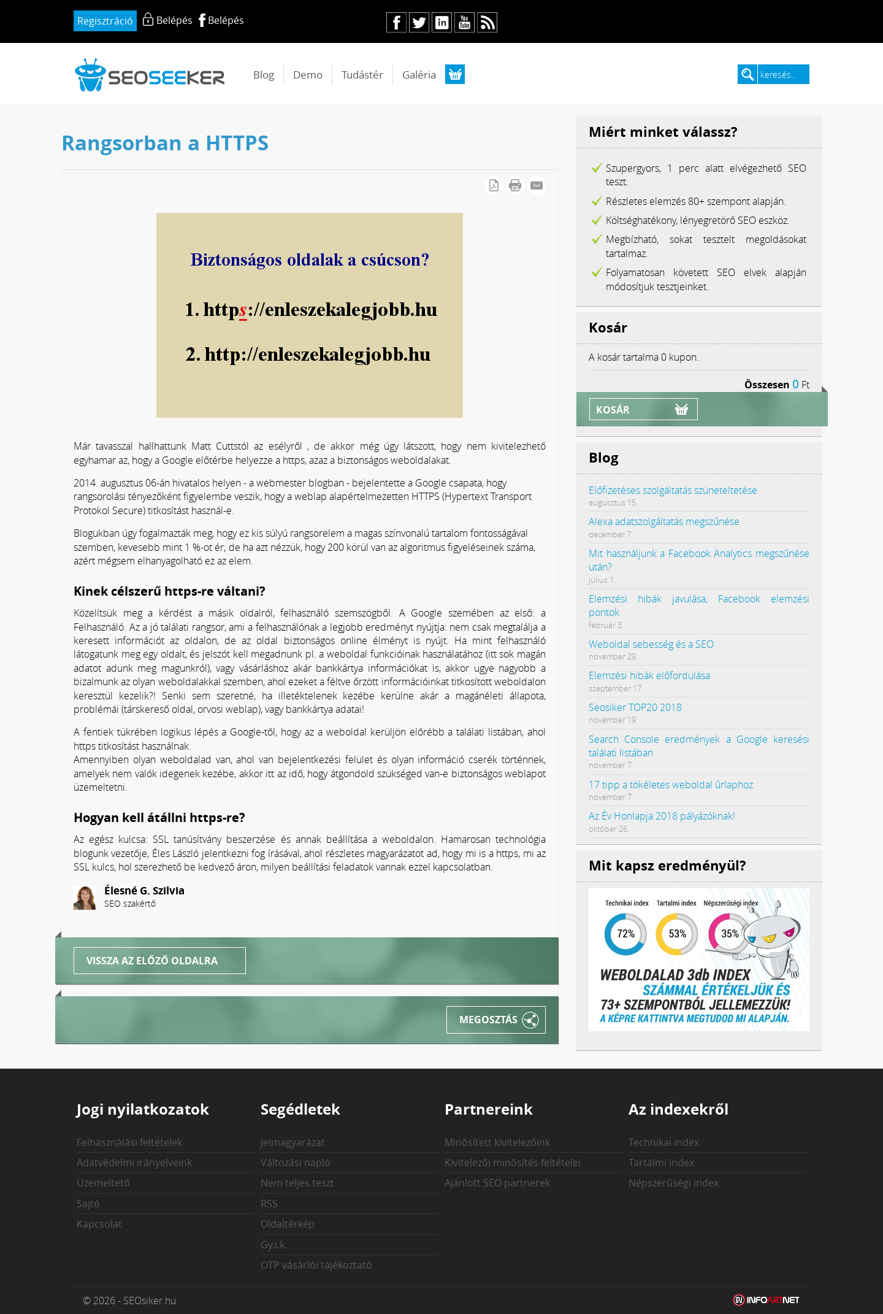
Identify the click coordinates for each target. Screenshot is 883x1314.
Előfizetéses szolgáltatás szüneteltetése (673, 490)
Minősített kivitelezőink (497, 1142)
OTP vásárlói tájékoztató (316, 1265)
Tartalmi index (661, 1162)
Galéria (419, 74)
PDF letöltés (493, 185)
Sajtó (88, 1203)
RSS (269, 1203)
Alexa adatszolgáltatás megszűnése (664, 521)
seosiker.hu (150, 74)
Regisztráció (105, 21)
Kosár (613, 410)
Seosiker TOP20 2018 (635, 707)
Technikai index (664, 1142)
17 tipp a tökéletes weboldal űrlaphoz (671, 784)
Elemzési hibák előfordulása (649, 675)
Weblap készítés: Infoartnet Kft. (766, 1300)
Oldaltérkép (288, 1224)
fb (396, 22)
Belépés (226, 20)
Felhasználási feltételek (129, 1142)
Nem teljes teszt (297, 1182)
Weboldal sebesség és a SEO (651, 644)
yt (464, 22)
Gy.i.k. (274, 1244)
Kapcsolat (99, 1224)
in (442, 22)
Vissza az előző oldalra (152, 960)
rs (487, 22)
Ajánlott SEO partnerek (497, 1182)
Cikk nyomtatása (515, 185)
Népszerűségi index (674, 1182)
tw (419, 22)
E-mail (536, 185)
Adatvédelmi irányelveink (134, 1162)
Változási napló (296, 1162)
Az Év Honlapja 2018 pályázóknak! (662, 816)
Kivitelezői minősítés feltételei (513, 1162)
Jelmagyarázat (293, 1142)
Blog (263, 74)
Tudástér (362, 74)
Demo (308, 74)
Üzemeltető (103, 1182)
